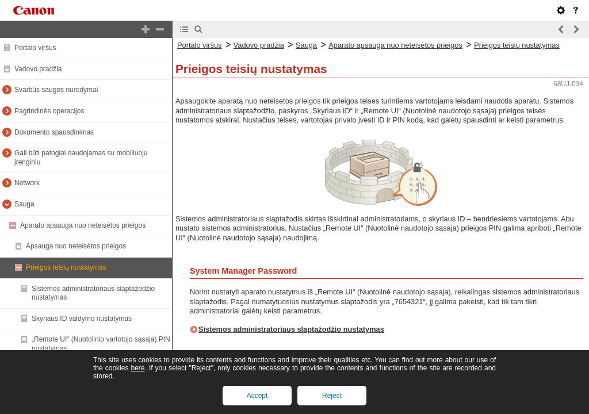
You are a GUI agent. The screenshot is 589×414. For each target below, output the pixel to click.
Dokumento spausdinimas (54, 132)
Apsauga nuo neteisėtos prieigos (76, 246)
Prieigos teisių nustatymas (66, 267)
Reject (332, 396)
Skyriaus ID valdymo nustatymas (82, 319)
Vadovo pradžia (38, 69)
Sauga (24, 204)
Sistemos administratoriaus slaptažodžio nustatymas (291, 329)
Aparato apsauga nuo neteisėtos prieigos (83, 225)
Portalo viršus (35, 48)
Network (27, 183)
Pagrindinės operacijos (49, 111)
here (137, 368)
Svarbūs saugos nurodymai (56, 90)
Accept (257, 396)
